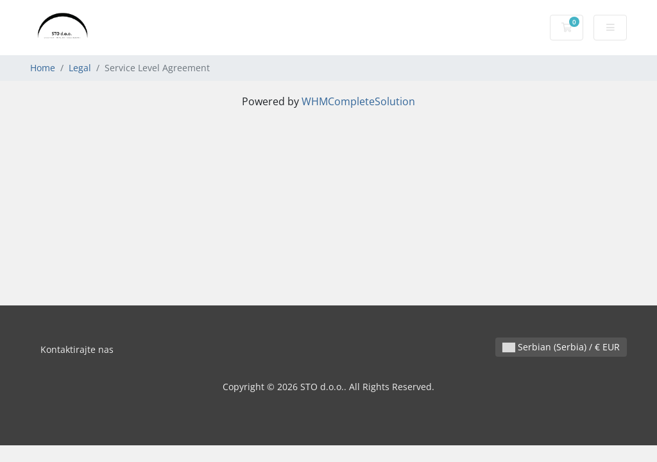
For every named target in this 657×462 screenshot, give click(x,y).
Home (42, 68)
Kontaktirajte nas (77, 349)
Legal (80, 68)
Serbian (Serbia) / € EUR (561, 347)
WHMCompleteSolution (358, 101)
